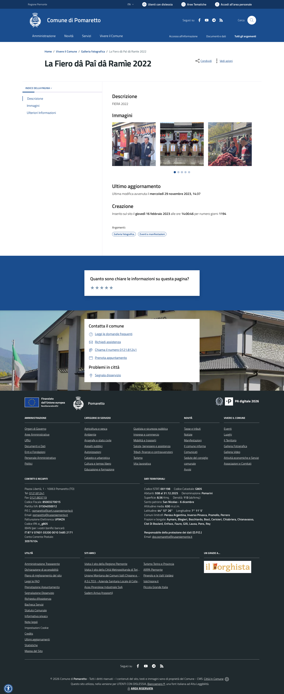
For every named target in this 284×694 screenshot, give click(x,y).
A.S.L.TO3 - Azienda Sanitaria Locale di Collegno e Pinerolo (119, 581)
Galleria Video (232, 452)
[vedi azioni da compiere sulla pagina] (223, 61)
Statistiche (31, 645)
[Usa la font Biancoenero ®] (157, 4)
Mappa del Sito (34, 651)
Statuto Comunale (36, 610)
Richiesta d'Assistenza (38, 598)
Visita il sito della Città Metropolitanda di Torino (112, 569)
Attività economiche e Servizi (241, 458)
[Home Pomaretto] (64, 20)
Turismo (138, 458)
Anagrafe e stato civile (97, 440)
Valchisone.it (151, 581)
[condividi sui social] (203, 61)
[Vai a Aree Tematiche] (194, 4)
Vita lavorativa (142, 463)
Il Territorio (230, 440)
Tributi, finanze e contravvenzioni (153, 452)
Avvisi (187, 469)
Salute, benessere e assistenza (151, 446)
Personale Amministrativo (40, 458)
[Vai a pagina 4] (185, 172)
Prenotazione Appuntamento (42, 587)
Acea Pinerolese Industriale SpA (103, 587)
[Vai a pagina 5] (189, 172)
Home (48, 51)
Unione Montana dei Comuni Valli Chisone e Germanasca (118, 575)
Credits (29, 633)
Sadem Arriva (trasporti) (98, 593)
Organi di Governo (35, 428)
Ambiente (90, 434)
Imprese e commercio (146, 434)
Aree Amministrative (37, 434)
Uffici (28, 440)
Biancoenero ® (156, 684)
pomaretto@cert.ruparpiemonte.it (52, 510)
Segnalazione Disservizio (39, 593)
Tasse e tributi (192, 428)
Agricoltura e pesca (95, 428)
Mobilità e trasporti (144, 440)
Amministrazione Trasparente (42, 564)
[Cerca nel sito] (251, 20)
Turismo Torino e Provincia (158, 564)
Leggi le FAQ (32, 581)
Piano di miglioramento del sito (43, 575)
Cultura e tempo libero (97, 463)
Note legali (31, 622)
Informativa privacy (36, 616)
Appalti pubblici (93, 446)
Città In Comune (214, 679)
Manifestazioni (193, 440)
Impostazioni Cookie (37, 628)
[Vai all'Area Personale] (233, 4)
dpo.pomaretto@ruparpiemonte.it (172, 537)
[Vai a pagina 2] (178, 172)
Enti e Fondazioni (35, 452)
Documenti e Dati (35, 446)
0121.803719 (38, 497)
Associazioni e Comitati (237, 463)
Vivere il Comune (66, 51)
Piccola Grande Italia (155, 587)
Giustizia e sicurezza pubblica (150, 428)
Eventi (228, 428)
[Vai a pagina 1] (175, 172)
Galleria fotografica (93, 51)
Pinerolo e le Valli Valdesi (158, 575)
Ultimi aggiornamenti (37, 639)
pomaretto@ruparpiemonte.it (50, 515)
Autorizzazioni (92, 452)
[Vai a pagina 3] (182, 172)
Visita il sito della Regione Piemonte (105, 564)
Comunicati (190, 452)
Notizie (188, 434)
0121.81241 (36, 493)
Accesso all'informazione (183, 36)
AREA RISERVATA (140, 688)
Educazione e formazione (99, 469)
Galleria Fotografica (235, 446)
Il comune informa (195, 446)
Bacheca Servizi (34, 604)
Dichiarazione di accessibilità (41, 569)
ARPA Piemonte (153, 569)
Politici (28, 463)
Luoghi (228, 434)
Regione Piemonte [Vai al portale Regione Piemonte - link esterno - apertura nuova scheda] (37, 4)
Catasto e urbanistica (97, 458)
